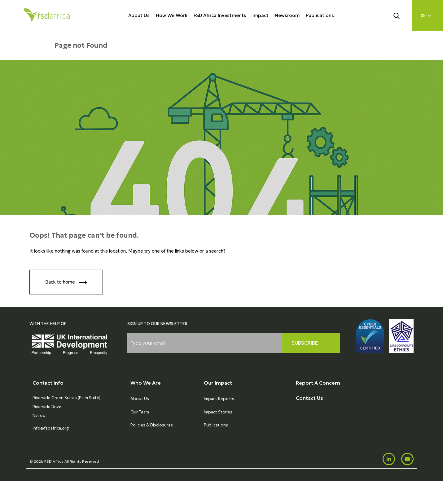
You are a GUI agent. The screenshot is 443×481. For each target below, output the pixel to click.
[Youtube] (407, 459)
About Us (139, 15)
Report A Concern (318, 383)
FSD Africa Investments (220, 15)
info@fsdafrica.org (51, 428)
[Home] (46, 15)
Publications (320, 15)
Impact (260, 15)
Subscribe (305, 343)
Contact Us (309, 398)
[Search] (400, 15)
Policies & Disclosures (151, 425)
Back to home (66, 282)
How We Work (171, 15)
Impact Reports (219, 398)
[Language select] (427, 15)
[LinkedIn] (389, 459)
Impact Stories (218, 412)
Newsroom (287, 15)
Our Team (139, 412)
